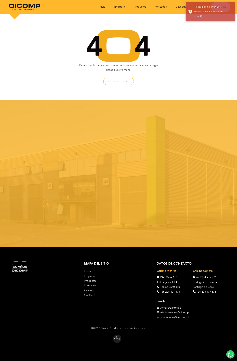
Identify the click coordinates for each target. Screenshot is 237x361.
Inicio (102, 6)
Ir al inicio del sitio (119, 81)
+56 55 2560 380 (170, 286)
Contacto (89, 295)
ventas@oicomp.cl (171, 307)
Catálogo (181, 6)
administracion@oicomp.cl (175, 312)
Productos (140, 6)
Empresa (119, 6)
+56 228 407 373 (170, 291)
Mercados (161, 6)
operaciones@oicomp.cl (174, 317)
